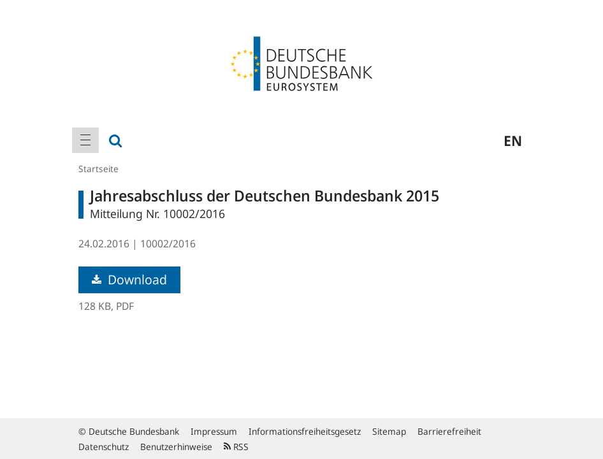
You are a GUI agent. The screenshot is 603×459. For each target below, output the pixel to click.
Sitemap (389, 431)
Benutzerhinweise (176, 447)
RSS (236, 447)
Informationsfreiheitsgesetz (305, 431)
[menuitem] (85, 140)
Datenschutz (103, 447)
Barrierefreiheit (449, 431)
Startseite (98, 169)
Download (129, 279)
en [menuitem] (513, 140)
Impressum (214, 431)
